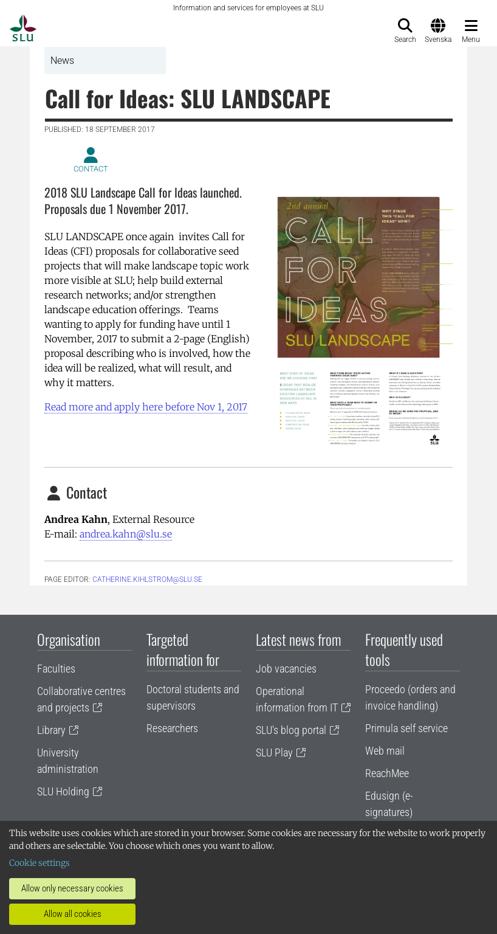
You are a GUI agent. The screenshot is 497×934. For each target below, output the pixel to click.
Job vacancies (286, 668)
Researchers (172, 728)
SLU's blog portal (291, 730)
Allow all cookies (72, 913)
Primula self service (406, 728)
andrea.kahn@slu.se (126, 534)
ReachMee (387, 773)
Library (51, 730)
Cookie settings (39, 862)
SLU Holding (63, 791)
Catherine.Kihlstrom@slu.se (147, 579)
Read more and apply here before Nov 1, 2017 (145, 407)
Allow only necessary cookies (72, 888)
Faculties (56, 668)
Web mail (385, 750)
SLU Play (274, 752)
